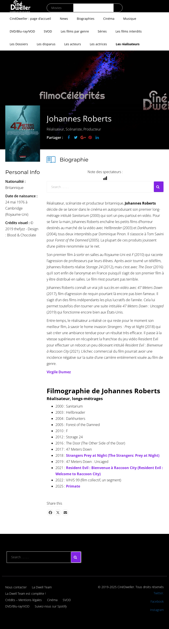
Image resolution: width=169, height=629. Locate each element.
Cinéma (108, 18)
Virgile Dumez (59, 372)
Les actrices (98, 44)
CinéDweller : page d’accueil (30, 18)
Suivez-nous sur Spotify (51, 606)
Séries (102, 31)
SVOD (48, 31)
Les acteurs (72, 44)
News (64, 18)
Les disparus (46, 44)
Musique (129, 18)
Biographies (85, 18)
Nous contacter (16, 587)
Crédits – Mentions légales (23, 600)
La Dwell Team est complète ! (25, 593)
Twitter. (159, 593)
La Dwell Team (42, 587)
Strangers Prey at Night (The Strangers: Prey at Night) (112, 455)
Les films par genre (75, 31)
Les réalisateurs (128, 44)
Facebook (157, 601)
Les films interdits (129, 31)
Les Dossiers (19, 44)
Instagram (157, 610)
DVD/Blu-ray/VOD (22, 31)
